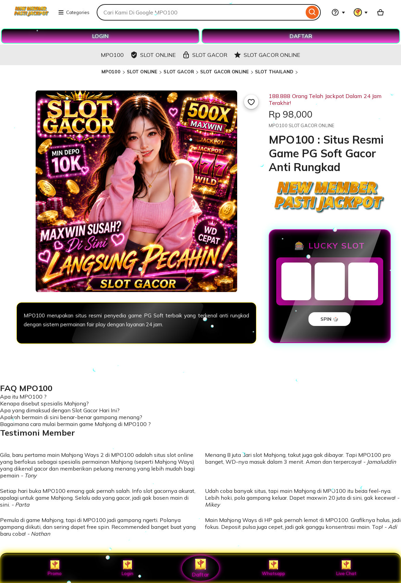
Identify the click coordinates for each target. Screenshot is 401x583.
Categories (73, 12)
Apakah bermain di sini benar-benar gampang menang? (71, 417)
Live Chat (346, 568)
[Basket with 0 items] (380, 12)
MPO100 (111, 71)
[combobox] (200, 12)
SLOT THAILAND (274, 71)
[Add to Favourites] (251, 102)
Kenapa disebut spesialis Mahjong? (44, 403)
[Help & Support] (338, 12)
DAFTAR (301, 36)
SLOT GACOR (178, 71)
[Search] (312, 12)
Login (127, 568)
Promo (55, 568)
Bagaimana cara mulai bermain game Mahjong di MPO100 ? (75, 424)
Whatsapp (273, 568)
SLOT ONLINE (142, 71)
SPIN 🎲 (329, 319)
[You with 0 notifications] (361, 12)
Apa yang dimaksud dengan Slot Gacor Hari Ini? (60, 410)
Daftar (200, 568)
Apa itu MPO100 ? (23, 396)
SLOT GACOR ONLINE (224, 71)
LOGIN (100, 36)
